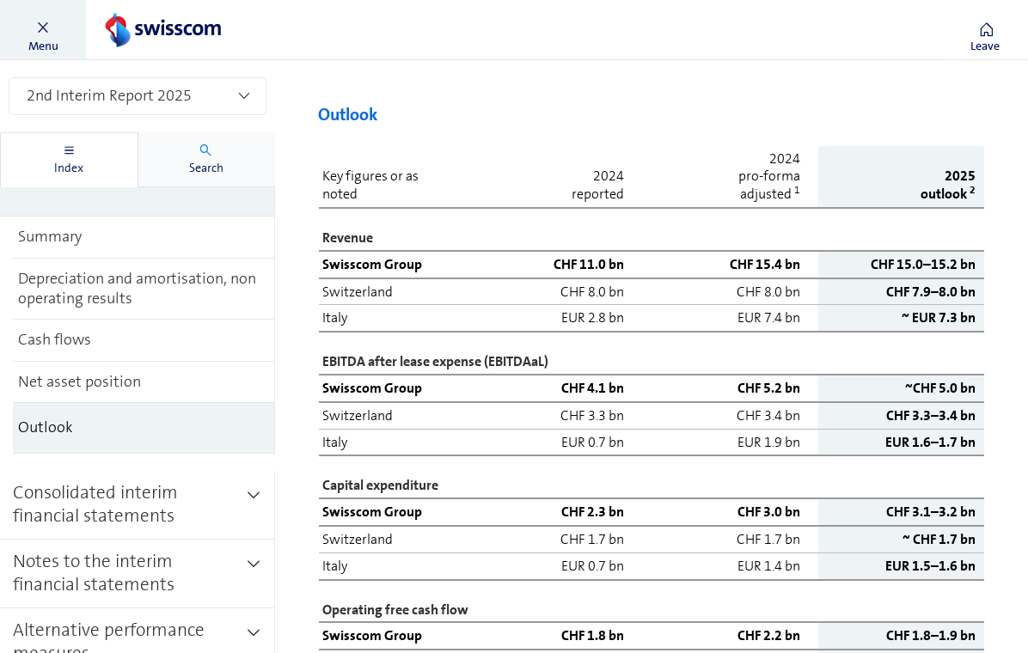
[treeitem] (144, 237)
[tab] (69, 159)
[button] (43, 30)
